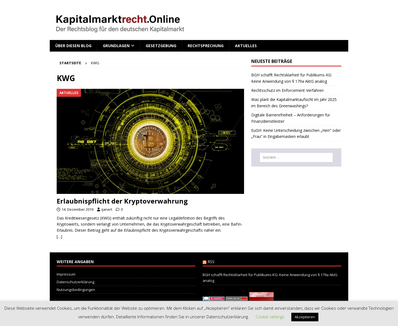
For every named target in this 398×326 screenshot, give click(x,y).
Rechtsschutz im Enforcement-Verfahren (287, 90)
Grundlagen (116, 45)
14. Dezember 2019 (77, 209)
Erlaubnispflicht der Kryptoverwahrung (122, 200)
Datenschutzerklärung (75, 281)
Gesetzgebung (161, 45)
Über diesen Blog (73, 45)
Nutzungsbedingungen (76, 289)
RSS (211, 261)
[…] (59, 236)
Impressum (66, 274)
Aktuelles (246, 45)
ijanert (106, 209)
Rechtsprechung (206, 45)
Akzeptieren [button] (305, 316)
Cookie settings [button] (270, 316)
